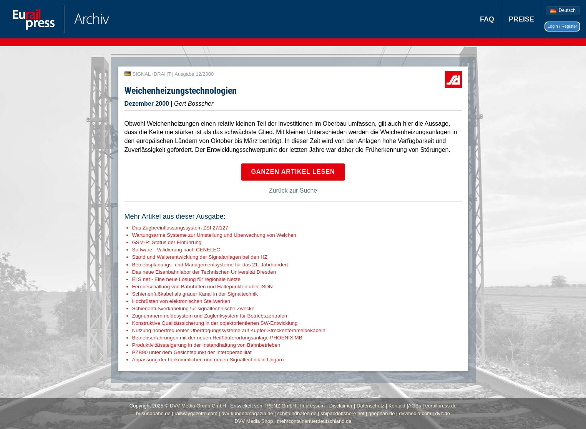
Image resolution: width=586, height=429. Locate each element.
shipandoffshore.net (342, 413)
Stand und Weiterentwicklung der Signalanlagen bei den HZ (199, 257)
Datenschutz (370, 406)
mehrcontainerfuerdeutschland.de (314, 421)
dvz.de (442, 413)
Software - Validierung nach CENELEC (176, 250)
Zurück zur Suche (293, 190)
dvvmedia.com (415, 413)
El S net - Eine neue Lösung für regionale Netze (186, 279)
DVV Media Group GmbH (198, 406)
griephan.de (382, 413)
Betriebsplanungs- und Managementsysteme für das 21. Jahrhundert (210, 265)
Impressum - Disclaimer (326, 406)
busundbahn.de (153, 413)
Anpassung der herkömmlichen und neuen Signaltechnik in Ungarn (208, 359)
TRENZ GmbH (280, 406)
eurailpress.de (441, 406)
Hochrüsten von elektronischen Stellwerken (181, 301)
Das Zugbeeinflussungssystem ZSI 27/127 (180, 228)
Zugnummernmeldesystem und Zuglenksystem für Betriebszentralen (209, 316)
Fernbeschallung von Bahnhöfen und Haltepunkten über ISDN (202, 286)
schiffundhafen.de (296, 413)
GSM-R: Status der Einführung (167, 242)
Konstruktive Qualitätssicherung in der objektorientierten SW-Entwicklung (215, 323)
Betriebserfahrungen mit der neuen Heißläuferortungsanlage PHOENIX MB (217, 338)
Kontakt (396, 406)
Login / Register (562, 26)
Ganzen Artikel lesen (293, 171)
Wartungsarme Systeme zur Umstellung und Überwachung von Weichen (214, 235)
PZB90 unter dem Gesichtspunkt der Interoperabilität (192, 352)
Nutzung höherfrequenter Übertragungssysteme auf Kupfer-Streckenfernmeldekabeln (228, 330)
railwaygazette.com (195, 413)
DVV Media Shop (253, 421)
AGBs (414, 406)
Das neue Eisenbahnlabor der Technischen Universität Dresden (204, 272)
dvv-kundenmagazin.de (247, 413)
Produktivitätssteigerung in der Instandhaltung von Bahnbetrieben (206, 345)
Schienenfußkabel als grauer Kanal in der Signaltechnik (195, 294)
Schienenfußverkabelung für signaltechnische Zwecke (193, 308)
